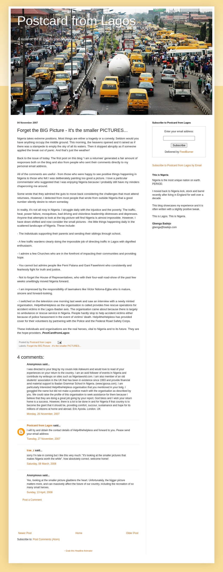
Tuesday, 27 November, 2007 (43, 438)
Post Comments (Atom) (46, 539)
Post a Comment (32, 499)
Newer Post (25, 533)
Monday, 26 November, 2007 (43, 413)
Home (78, 533)
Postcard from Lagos (76, 21)
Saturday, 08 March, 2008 (41, 463)
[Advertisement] (78, 516)
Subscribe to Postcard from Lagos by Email (177, 165)
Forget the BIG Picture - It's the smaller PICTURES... (54, 346)
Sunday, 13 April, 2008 (40, 492)
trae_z (30, 450)
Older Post (132, 533)
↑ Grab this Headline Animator (78, 551)
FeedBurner (186, 151)
